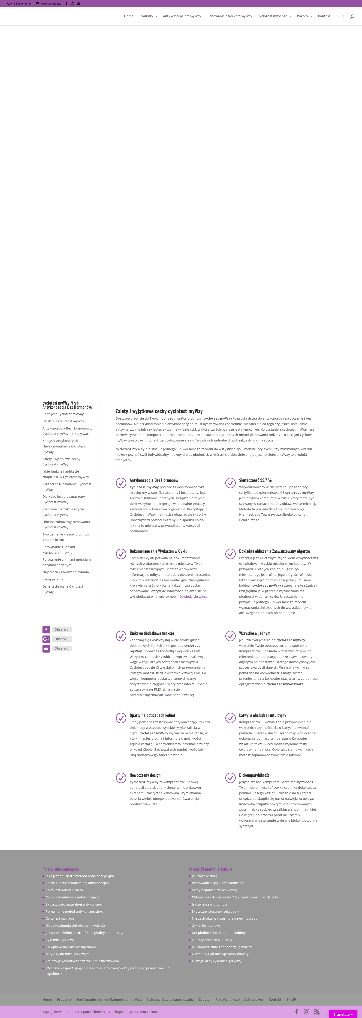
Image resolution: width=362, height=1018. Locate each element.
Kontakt (324, 16)
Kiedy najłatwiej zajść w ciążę (214, 890)
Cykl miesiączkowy (60, 940)
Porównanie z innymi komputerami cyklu (109, 999)
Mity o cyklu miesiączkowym (67, 954)
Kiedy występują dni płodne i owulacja (75, 925)
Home (128, 16)
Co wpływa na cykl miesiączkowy (71, 947)
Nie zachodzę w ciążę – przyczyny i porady (224, 918)
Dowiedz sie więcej (179, 695)
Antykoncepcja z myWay (182, 16)
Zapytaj (205, 999)
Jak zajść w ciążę (204, 876)
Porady (302, 16)
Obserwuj (61, 629)
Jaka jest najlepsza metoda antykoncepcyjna (80, 876)
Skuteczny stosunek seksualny (215, 911)
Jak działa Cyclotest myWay (63, 421)
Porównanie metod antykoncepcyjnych (76, 911)
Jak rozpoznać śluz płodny (212, 940)
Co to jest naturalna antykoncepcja (73, 897)
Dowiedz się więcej (193, 596)
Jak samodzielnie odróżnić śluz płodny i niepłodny (84, 932)
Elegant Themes (91, 1011)
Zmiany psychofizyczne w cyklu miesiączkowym (82, 961)
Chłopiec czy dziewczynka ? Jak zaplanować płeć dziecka (235, 897)
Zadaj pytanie (52, 579)
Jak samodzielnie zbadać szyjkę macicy (222, 947)
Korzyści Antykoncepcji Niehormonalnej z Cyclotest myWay (63, 446)
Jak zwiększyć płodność (210, 904)
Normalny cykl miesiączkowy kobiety (220, 954)
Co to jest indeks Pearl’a (64, 890)
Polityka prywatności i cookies (240, 999)
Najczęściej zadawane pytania (65, 572)
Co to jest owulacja (60, 918)
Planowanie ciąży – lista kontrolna (218, 883)
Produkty (146, 16)
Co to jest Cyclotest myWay (63, 414)
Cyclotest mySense (272, 16)
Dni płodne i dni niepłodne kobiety (219, 932)
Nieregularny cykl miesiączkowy (216, 961)
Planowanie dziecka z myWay (229, 16)
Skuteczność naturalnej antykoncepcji (75, 904)
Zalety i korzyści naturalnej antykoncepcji (78, 883)
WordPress (149, 1011)
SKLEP (340, 16)
